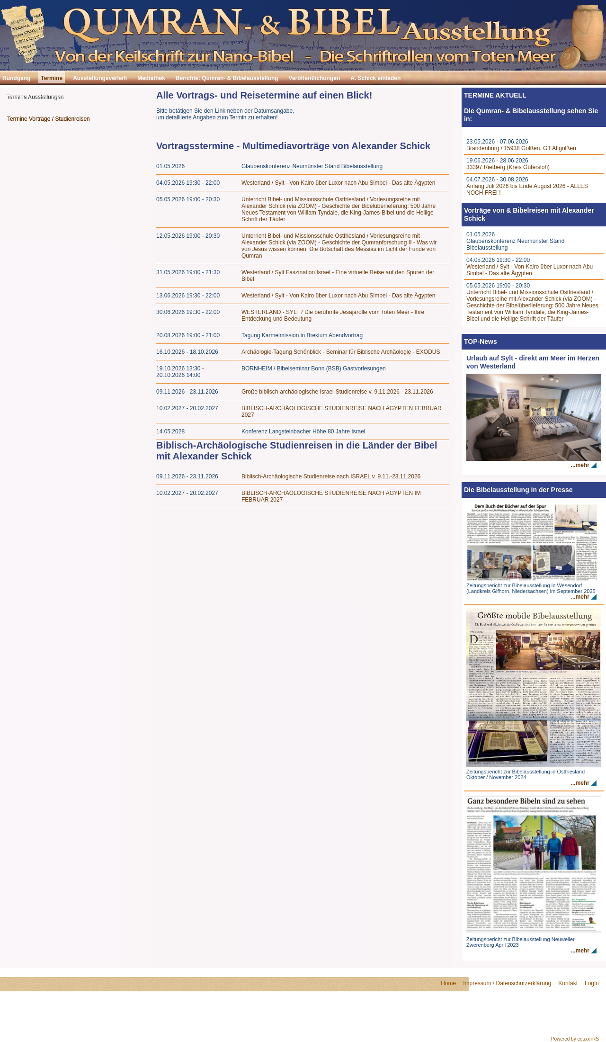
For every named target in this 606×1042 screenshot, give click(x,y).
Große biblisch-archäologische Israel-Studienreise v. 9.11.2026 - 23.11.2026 (337, 391)
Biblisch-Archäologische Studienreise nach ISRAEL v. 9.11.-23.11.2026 (330, 476)
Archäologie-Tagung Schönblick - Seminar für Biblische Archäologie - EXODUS (340, 352)
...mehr (580, 465)
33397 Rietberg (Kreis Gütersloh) (508, 167)
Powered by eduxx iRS (575, 1039)
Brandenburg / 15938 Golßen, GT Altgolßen (521, 148)
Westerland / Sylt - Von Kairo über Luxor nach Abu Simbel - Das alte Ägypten (338, 183)
